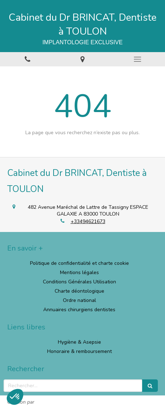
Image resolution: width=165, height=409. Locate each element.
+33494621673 (88, 221)
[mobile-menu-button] (137, 59)
